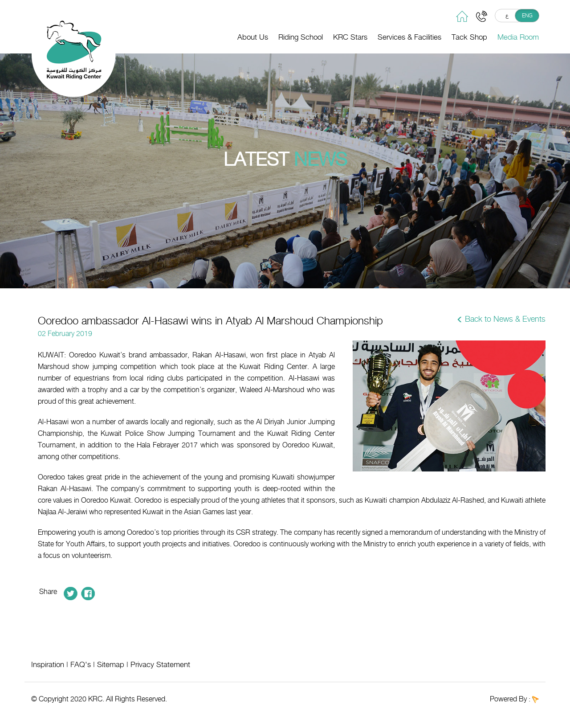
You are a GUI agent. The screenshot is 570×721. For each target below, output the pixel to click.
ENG (527, 15)
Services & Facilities (409, 37)
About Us (252, 37)
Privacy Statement (160, 664)
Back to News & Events (505, 319)
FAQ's (80, 664)
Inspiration (47, 664)
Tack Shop (469, 37)
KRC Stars (350, 37)
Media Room (518, 37)
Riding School (300, 37)
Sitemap (110, 664)
